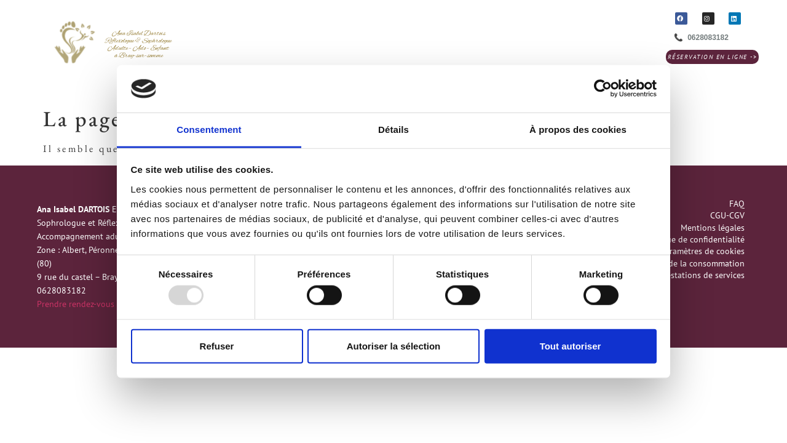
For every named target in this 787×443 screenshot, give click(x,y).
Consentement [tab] (208, 129)
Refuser (217, 345)
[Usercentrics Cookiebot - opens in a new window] (603, 88)
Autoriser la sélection (394, 345)
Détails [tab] (393, 129)
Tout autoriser (570, 345)
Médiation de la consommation (686, 263)
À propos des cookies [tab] (578, 129)
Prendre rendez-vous (75, 303)
